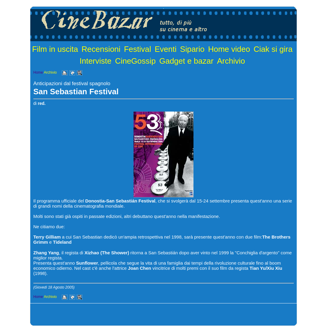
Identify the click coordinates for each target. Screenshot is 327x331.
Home (38, 72)
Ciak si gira (273, 49)
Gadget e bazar (186, 60)
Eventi (166, 49)
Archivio (231, 60)
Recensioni (101, 49)
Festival (137, 49)
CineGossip (135, 60)
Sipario (192, 49)
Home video (229, 49)
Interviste (96, 60)
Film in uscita (55, 49)
